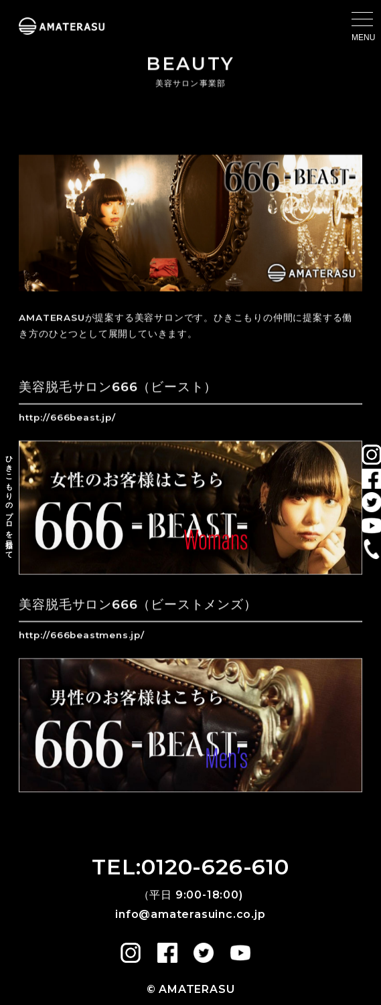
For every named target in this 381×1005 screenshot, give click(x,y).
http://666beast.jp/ (67, 417)
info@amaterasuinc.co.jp (190, 914)
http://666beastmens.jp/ (81, 635)
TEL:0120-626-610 (190, 867)
